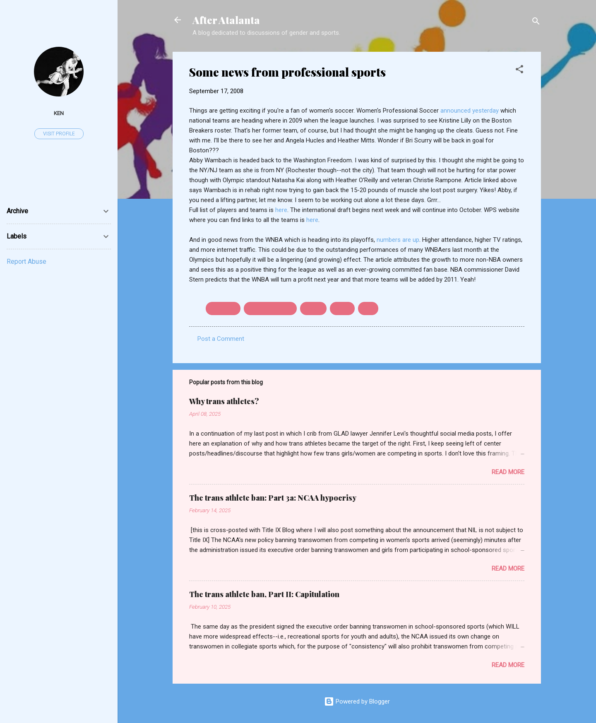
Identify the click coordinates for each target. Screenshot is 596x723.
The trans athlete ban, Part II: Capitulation (264, 594)
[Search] (536, 22)
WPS (368, 308)
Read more (508, 472)
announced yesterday (470, 110)
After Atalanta (226, 20)
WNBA (342, 308)
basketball (223, 308)
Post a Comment (220, 338)
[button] (519, 70)
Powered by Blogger (357, 701)
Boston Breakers (270, 308)
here (281, 210)
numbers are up (398, 239)
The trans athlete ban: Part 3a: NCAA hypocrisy (272, 498)
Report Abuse (26, 261)
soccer (313, 308)
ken (59, 113)
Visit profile (59, 134)
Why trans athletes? (224, 401)
